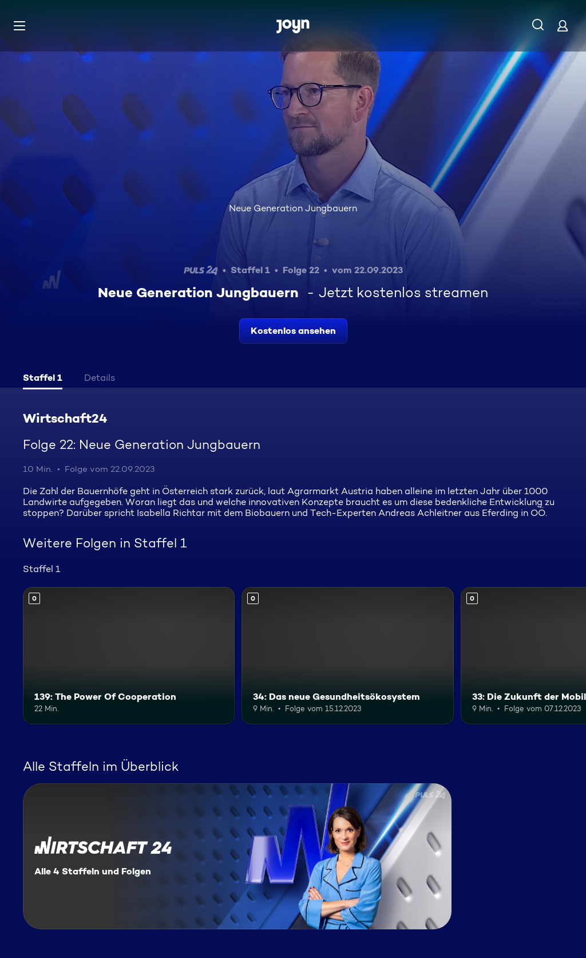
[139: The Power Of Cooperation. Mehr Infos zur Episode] (129, 656)
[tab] (43, 379)
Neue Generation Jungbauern (293, 208)
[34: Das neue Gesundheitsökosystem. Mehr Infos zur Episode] (347, 656)
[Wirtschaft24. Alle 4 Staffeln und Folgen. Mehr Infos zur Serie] (237, 856)
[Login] (563, 25)
